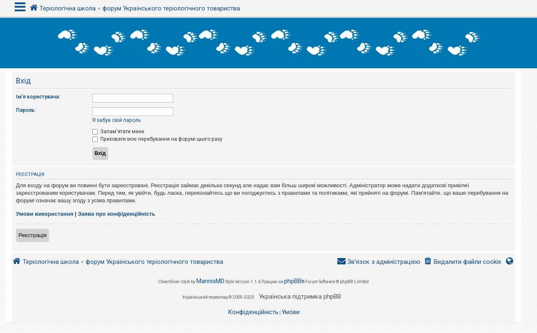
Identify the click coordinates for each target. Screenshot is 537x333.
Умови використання (44, 214)
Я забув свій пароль (116, 120)
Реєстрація (32, 235)
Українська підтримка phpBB (300, 296)
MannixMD (210, 281)
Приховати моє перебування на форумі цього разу (157, 139)
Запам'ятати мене (118, 131)
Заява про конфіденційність (117, 214)
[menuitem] (462, 262)
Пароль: (26, 110)
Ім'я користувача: (38, 97)
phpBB (293, 281)
